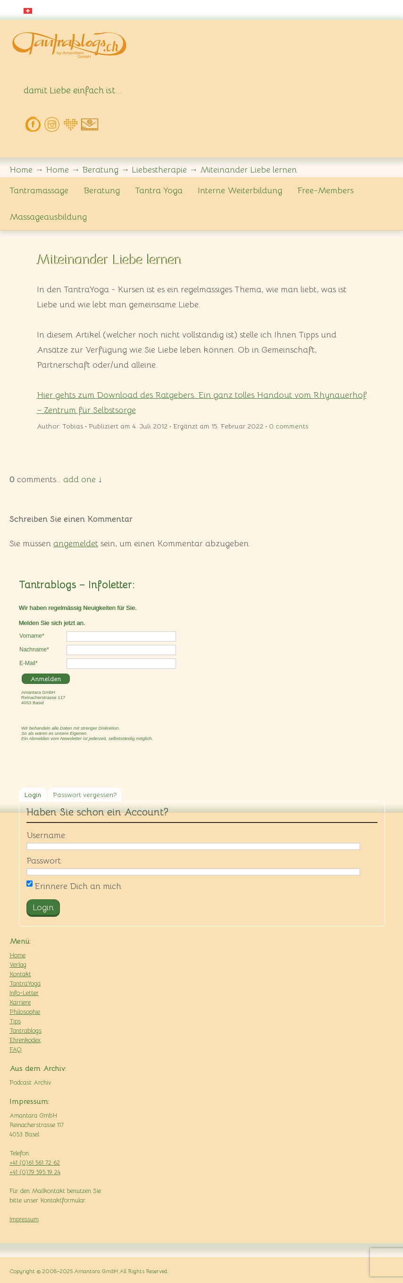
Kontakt (20, 974)
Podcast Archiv (30, 1082)
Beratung (102, 190)
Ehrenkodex (25, 1040)
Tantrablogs (25, 1031)
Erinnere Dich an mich (73, 885)
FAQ (15, 1049)
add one (79, 479)
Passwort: (44, 860)
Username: (46, 835)
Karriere (20, 1002)
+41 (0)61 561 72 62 (34, 1163)
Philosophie (24, 1012)
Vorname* (31, 636)
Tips (15, 1021)
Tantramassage (38, 190)
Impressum (24, 1219)
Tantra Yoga (159, 190)
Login (33, 794)
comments (288, 426)
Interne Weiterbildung (240, 190)
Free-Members (325, 190)
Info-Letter (24, 993)
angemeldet (75, 543)
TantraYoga (25, 983)
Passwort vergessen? (85, 794)
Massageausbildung (48, 217)
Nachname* (34, 649)
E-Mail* (28, 663)
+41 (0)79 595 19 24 (34, 1172)
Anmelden (45, 678)
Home (17, 955)
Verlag (17, 965)
